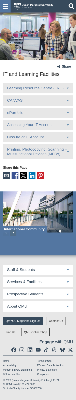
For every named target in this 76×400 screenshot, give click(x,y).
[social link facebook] (13, 349)
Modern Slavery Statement (17, 369)
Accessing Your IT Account (30, 125)
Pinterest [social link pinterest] (40, 175)
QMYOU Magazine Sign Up (23, 320)
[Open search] (71, 6)
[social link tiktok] (46, 349)
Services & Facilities (24, 282)
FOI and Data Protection (50, 365)
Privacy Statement (47, 369)
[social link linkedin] (30, 349)
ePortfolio (15, 113)
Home (6, 361)
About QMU (17, 306)
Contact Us (56, 320)
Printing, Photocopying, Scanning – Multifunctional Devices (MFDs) (37, 151)
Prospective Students (25, 294)
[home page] (32, 5)
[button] (5, 6)
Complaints (43, 374)
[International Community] (38, 212)
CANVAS (15, 100)
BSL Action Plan (11, 374)
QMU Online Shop (35, 332)
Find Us (10, 332)
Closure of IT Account (25, 137)
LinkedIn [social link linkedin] (32, 175)
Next (13, 233)
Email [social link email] (6, 175)
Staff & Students (21, 270)
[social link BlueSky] (62, 349)
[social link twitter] (70, 349)
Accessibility (9, 365)
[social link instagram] (21, 349)
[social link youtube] (38, 349)
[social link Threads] (54, 349)
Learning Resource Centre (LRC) (35, 88)
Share (66, 66)
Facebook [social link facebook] (15, 175)
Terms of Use (44, 361)
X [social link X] (23, 175)
